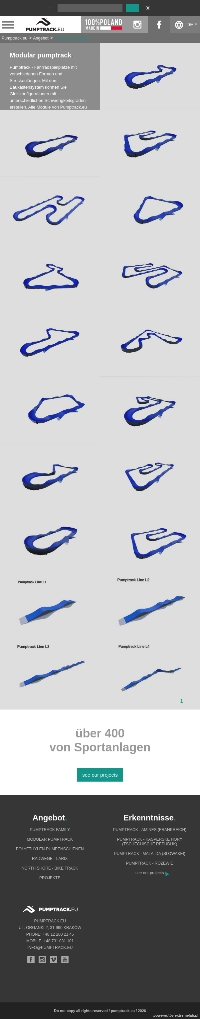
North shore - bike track (50, 868)
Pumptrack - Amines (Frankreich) (149, 829)
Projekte (49, 878)
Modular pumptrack (72, 38)
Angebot (41, 38)
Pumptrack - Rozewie (149, 863)
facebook (159, 24)
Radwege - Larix (50, 858)
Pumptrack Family (50, 829)
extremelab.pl (186, 1015)
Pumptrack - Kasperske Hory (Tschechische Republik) (150, 841)
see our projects (100, 775)
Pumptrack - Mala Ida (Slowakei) (149, 853)
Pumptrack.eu (14, 38)
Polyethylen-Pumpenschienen (50, 849)
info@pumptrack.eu (50, 947)
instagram (137, 24)
